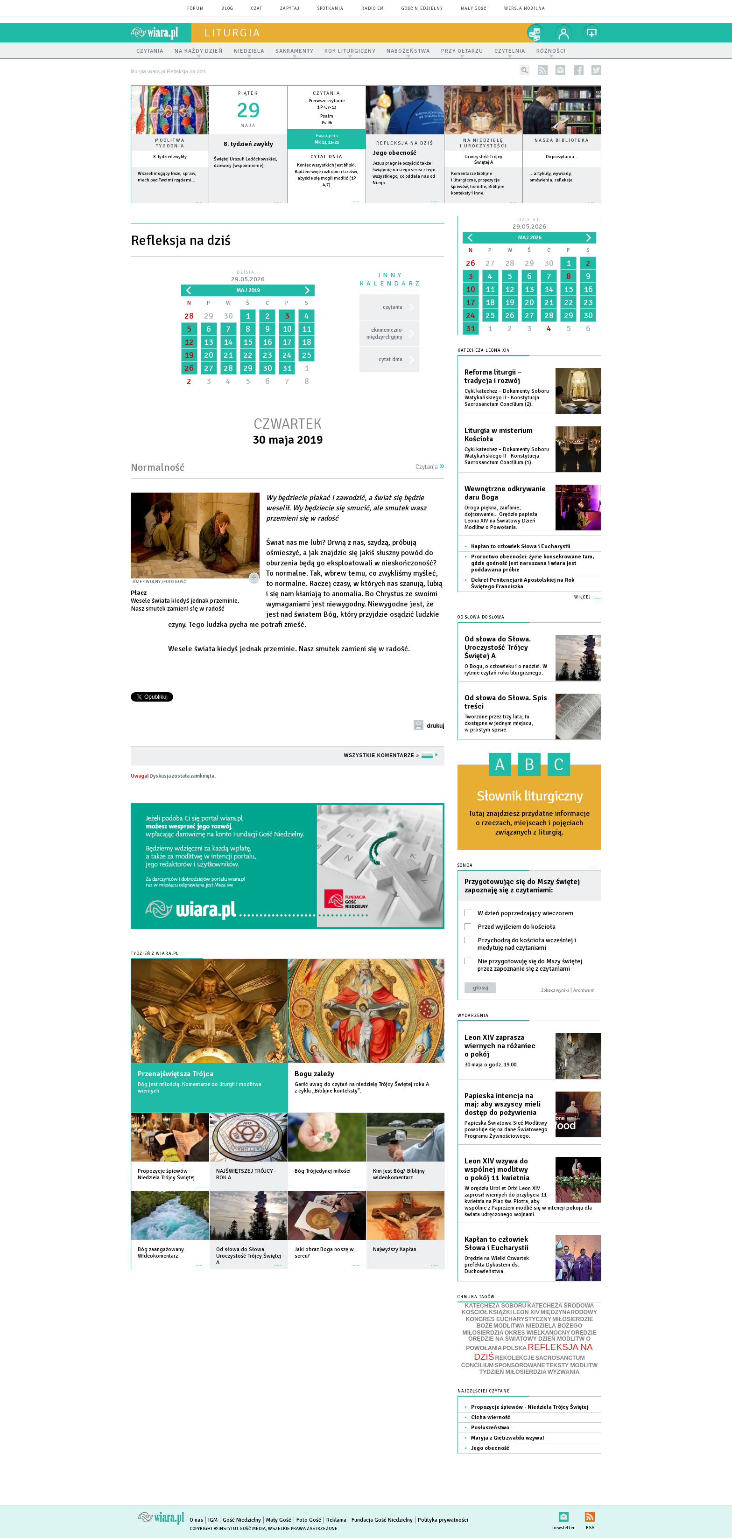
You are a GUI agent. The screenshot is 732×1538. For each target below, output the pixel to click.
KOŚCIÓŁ (475, 1312)
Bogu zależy (314, 1074)
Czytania (429, 467)
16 (267, 342)
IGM (213, 1520)
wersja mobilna (524, 8)
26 (189, 368)
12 (189, 342)
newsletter (560, 70)
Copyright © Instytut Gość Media (228, 1528)
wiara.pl (161, 32)
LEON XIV (526, 1312)
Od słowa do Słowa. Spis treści (506, 702)
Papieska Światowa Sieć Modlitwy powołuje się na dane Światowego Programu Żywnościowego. (506, 1130)
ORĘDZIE (584, 1332)
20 (208, 355)
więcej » (170, 207)
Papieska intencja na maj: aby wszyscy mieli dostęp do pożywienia (503, 1104)
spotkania (330, 8)
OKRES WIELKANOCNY (537, 1332)
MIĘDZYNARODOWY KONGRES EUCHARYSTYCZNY (531, 1315)
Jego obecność (394, 153)
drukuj (435, 726)
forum (195, 8)
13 (208, 342)
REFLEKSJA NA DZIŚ (533, 1352)
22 (248, 355)
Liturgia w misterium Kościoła (499, 434)
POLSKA (515, 1348)
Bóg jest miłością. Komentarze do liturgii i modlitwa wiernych (199, 1087)
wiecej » (248, 207)
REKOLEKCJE (515, 1358)
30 (228, 316)
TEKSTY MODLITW (572, 1365)
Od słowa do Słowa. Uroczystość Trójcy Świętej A (498, 647)
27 (208, 368)
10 (287, 329)
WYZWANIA (563, 1372)
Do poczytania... (562, 157)
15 (248, 342)
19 (189, 355)
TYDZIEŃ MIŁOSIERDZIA (513, 1372)
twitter (596, 70)
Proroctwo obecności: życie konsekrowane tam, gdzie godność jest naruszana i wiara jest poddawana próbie (532, 563)
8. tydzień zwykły (170, 157)
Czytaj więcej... (405, 206)
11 (306, 329)
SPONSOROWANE (520, 1365)
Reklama (336, 1520)
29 (208, 316)
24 (287, 355)
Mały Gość (473, 8)
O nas (196, 1520)
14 (228, 342)
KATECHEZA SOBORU (496, 1305)
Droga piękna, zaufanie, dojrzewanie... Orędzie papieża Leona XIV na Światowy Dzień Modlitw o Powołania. (501, 517)
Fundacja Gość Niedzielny (382, 1520)
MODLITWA (509, 1325)
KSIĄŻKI (500, 1312)
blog (227, 8)
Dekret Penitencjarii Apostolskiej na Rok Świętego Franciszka (522, 583)
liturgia (232, 33)
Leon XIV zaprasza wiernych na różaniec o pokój (500, 1045)
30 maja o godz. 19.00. (491, 1064)
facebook (579, 70)
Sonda (465, 865)
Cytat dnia (326, 157)
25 (306, 355)
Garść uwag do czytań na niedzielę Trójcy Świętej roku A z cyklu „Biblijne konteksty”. (362, 1087)
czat (256, 8)
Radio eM (372, 8)
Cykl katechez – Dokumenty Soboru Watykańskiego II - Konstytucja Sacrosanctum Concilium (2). (507, 398)
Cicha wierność (490, 1417)
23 (267, 355)
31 (287, 368)
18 (306, 342)
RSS (590, 1515)
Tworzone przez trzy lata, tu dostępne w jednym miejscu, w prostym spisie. (499, 723)
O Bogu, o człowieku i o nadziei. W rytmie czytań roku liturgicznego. (506, 669)
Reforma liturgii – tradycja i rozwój (493, 376)
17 (287, 342)
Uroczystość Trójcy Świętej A (483, 159)
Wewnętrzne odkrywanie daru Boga (505, 493)
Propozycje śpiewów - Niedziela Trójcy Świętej (529, 1407)
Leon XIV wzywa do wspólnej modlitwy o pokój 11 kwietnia (497, 1169)
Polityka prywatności (443, 1520)
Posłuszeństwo (490, 1427)
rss (543, 70)
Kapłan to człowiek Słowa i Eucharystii (520, 546)
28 (189, 316)
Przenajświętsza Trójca (175, 1074)
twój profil (564, 32)
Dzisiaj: (247, 277)
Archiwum (584, 990)
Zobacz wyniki (555, 990)
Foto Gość (308, 1520)
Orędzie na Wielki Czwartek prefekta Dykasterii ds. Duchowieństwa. (497, 1265)
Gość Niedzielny (422, 8)
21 (228, 355)
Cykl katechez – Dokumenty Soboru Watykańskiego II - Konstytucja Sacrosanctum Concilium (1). (507, 456)
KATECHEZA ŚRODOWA (561, 1305)
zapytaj (290, 8)
